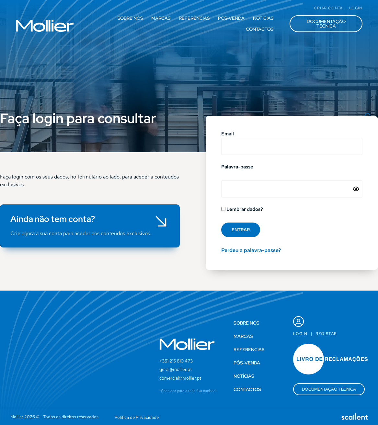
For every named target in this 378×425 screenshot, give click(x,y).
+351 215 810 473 (176, 361)
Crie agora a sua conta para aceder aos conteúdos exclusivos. (80, 233)
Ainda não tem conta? (52, 218)
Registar (326, 333)
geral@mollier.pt (175, 369)
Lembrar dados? (242, 209)
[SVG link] (45, 25)
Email (227, 134)
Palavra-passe (237, 167)
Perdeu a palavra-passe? (251, 250)
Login (300, 333)
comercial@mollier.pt (180, 378)
